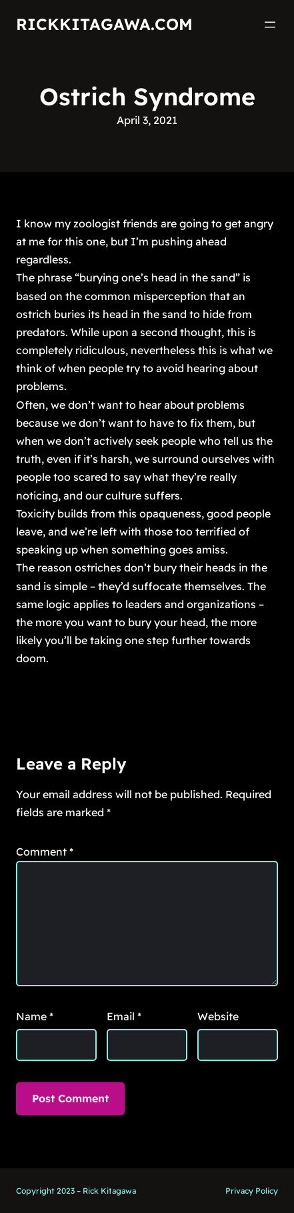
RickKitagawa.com (104, 24)
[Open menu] (270, 25)
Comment (44, 851)
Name (34, 1016)
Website (218, 1016)
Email (124, 1016)
